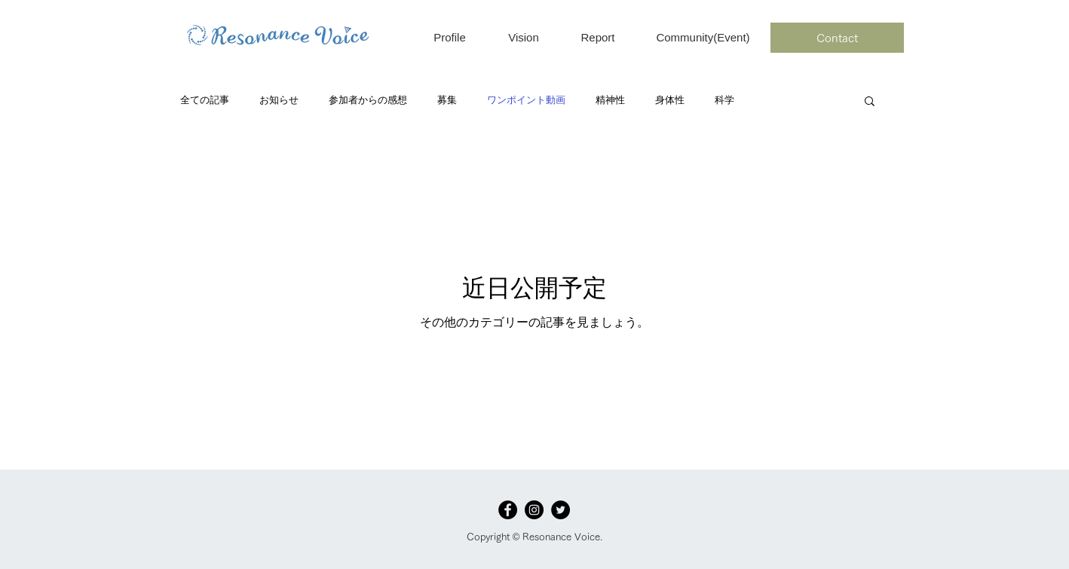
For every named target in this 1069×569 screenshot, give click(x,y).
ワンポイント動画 (526, 100)
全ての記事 (204, 100)
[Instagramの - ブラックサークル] (534, 509)
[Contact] (837, 38)
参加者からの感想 (368, 100)
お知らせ (279, 100)
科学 (724, 100)
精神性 (610, 100)
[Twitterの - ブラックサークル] (560, 509)
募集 (447, 100)
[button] (869, 102)
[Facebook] (507, 509)
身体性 (670, 100)
